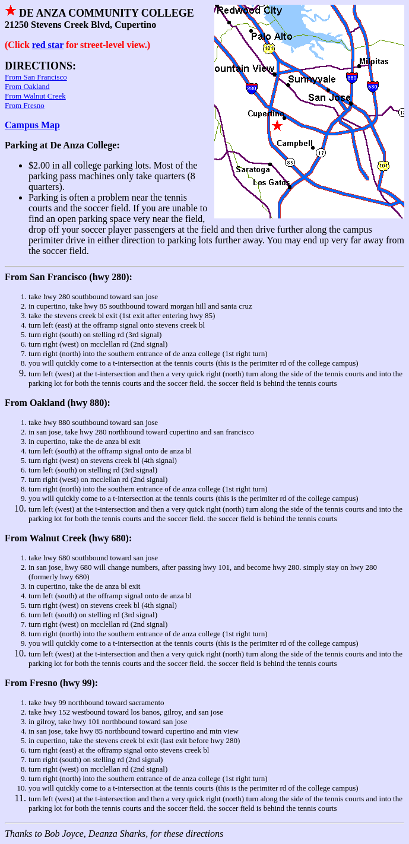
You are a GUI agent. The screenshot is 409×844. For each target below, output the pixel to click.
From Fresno (25, 105)
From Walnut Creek (35, 95)
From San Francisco (36, 76)
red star (48, 45)
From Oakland (27, 86)
